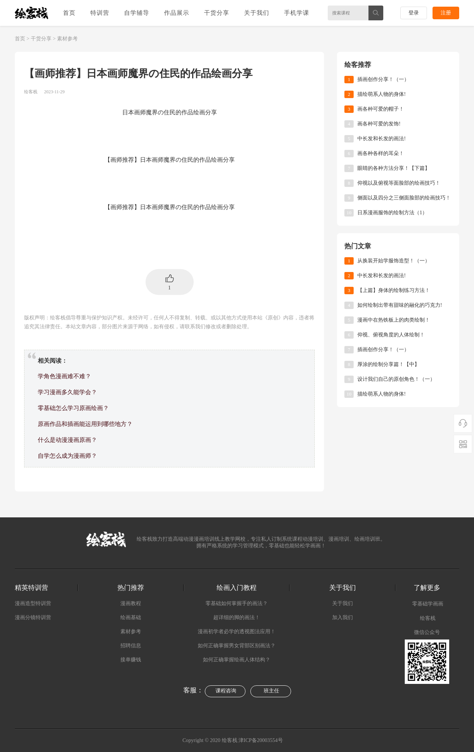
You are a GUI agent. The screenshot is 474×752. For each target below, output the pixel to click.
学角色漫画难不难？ (64, 376)
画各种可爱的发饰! (379, 124)
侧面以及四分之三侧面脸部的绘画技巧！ (404, 198)
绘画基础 (130, 617)
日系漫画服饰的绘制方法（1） (392, 212)
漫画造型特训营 (33, 603)
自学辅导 (136, 13)
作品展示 (176, 13)
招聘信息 (130, 645)
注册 (446, 13)
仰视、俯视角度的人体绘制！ (391, 335)
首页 (69, 13)
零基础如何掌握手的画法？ (237, 603)
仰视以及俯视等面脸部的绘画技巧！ (398, 183)
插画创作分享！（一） (383, 79)
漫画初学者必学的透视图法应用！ (237, 631)
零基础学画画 (427, 604)
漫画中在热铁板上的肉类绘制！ (393, 320)
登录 (413, 13)
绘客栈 (427, 618)
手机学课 (296, 13)
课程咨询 (226, 691)
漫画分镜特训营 (33, 617)
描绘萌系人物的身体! (381, 94)
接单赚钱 (130, 659)
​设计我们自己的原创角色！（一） (396, 379)
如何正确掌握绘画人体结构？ (236, 659)
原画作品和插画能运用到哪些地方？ (85, 424)
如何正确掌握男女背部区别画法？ (237, 645)
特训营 (99, 13)
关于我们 (256, 13)
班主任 (271, 691)
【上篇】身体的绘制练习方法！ (393, 290)
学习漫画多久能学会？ (67, 392)
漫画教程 (130, 603)
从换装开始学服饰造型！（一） (393, 260)
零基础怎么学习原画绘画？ (73, 408)
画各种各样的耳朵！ (380, 153)
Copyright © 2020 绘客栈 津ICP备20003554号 (233, 740)
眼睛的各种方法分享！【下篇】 (393, 168)
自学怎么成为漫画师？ (67, 456)
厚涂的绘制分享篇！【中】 (388, 364)
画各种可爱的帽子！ (380, 109)
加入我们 (342, 617)
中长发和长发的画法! (381, 138)
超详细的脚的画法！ (236, 617)
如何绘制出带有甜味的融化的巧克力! (399, 305)
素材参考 (67, 38)
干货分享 (216, 13)
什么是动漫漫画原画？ (67, 440)
